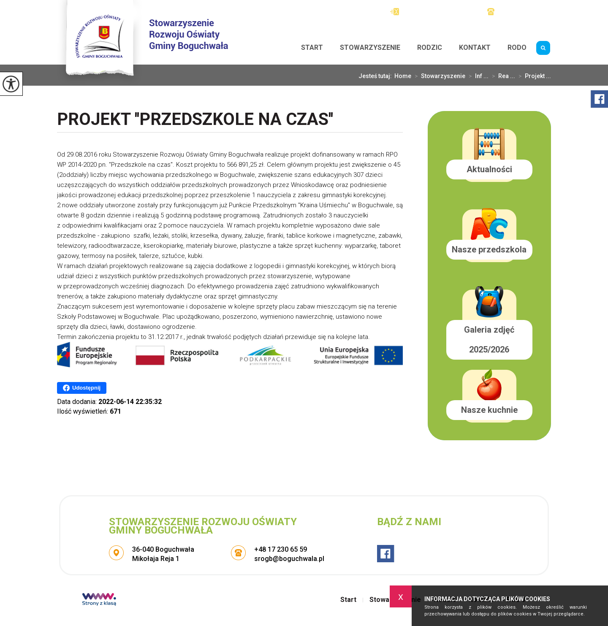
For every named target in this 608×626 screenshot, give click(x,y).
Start (312, 47)
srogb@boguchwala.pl (430, 11)
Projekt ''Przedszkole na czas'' (195, 120)
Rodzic (429, 47)
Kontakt (475, 47)
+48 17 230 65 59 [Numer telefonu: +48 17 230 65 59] (280, 549)
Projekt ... (533, 76)
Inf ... (477, 76)
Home (402, 76)
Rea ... (502, 76)
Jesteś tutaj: (376, 76)
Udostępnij (81, 388)
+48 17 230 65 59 (519, 11)
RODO (517, 47)
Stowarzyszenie (370, 47)
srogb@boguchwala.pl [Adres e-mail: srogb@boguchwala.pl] (289, 559)
